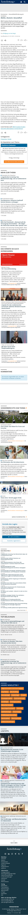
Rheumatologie (16, 718)
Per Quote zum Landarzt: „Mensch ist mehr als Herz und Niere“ (14, 592)
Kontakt (3, 880)
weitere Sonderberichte (19, 517)
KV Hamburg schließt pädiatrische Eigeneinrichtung (14, 607)
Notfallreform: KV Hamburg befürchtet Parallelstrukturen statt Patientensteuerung (12, 600)
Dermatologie (5, 695)
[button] (25, 40)
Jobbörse (3, 868)
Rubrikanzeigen (5, 889)
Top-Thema (5, 692)
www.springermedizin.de (7, 899)
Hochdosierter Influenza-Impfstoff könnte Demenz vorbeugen (12, 201)
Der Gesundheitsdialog (8, 269)
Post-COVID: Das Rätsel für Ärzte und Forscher (13, 427)
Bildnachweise (5, 882)
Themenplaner (5, 887)
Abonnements (4, 890)
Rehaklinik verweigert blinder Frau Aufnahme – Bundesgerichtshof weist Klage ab (13, 596)
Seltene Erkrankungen (8, 722)
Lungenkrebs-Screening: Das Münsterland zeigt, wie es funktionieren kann (13, 178)
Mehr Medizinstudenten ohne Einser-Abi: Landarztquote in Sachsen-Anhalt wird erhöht (12, 563)
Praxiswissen (4, 862)
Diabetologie (15, 695)
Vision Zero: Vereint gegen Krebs (11, 498)
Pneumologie (17, 712)
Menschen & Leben (7, 705)
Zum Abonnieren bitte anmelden (14, 162)
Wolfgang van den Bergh (9, 33)
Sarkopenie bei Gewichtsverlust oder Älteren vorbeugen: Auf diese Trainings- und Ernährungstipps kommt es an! (13, 785)
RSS (2, 895)
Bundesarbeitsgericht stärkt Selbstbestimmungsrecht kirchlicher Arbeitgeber (13, 567)
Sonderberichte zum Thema (13, 408)
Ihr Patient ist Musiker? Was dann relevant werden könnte (11, 642)
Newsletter (4, 893)
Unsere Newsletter (9, 685)
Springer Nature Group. (15, 911)
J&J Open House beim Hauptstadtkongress (8, 347)
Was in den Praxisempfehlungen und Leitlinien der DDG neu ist (12, 622)
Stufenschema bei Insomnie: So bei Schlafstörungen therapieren (12, 750)
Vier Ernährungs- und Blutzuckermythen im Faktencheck (14, 820)
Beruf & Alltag (14, 692)
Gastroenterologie (19, 698)
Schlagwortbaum (5, 872)
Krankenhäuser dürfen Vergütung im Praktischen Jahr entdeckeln (13, 579)
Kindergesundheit (15, 702)
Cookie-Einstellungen (6, 877)
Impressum (4, 878)
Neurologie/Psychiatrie (8, 708)
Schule (9, 139)
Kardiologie (5, 702)
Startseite (3, 858)
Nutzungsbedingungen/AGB (8, 874)
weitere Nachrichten (22, 610)
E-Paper (3, 892)
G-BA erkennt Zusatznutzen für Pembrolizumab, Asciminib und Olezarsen (13, 587)
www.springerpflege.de (7, 901)
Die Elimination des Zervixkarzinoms (12, 462)
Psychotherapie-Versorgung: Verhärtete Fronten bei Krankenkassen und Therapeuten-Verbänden (13, 571)
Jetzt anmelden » (14, 537)
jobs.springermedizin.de (7, 902)
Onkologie (20, 708)
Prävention (4, 139)
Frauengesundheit (7, 698)
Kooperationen (5, 866)
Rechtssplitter (6, 718)
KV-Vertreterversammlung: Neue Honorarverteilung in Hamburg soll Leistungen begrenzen (14, 604)
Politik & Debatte (5, 863)
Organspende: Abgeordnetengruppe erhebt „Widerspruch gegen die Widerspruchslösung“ (12, 575)
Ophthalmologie (6, 712)
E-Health (23, 695)
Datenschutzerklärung (6, 875)
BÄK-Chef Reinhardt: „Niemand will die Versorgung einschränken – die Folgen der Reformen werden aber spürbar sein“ (14, 223)
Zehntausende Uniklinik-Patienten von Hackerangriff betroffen (10, 559)
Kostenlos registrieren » (14, 541)
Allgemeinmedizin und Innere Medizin (12, 688)
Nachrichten (5, 551)
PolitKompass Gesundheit (9, 715)
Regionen (3, 865)
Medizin (3, 860)
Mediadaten (4, 885)
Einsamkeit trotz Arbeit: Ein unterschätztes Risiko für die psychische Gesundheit (13, 583)
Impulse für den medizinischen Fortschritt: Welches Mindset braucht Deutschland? (13, 306)
